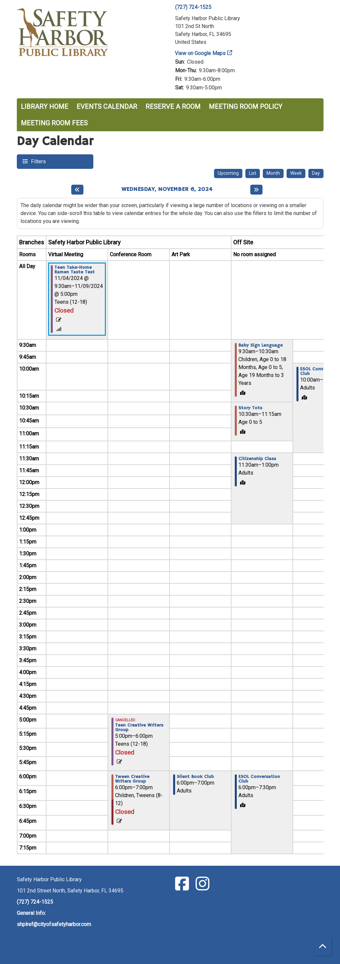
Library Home (44, 106)
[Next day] (256, 190)
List (252, 173)
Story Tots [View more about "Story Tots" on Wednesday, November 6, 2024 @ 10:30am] (250, 408)
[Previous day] (77, 190)
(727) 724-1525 (193, 7)
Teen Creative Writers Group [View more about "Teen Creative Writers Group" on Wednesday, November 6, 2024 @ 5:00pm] (139, 727)
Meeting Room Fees (54, 123)
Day (316, 173)
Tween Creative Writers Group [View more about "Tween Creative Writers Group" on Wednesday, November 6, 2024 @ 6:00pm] (132, 779)
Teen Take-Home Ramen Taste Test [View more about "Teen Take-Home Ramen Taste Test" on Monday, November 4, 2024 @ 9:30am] (74, 269)
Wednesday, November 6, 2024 (166, 189)
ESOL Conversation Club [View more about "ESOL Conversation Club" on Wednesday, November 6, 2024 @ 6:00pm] (259, 779)
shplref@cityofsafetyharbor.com (54, 924)
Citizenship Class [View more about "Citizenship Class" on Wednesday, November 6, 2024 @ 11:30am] (257, 458)
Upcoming (228, 173)
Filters (37, 161)
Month (273, 173)
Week (296, 173)
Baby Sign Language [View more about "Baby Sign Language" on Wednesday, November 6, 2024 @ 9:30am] (260, 345)
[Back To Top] (323, 947)
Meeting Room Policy (245, 106)
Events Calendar (107, 106)
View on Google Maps (200, 53)
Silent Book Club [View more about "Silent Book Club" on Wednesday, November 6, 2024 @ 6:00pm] (195, 776)
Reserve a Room (173, 106)
